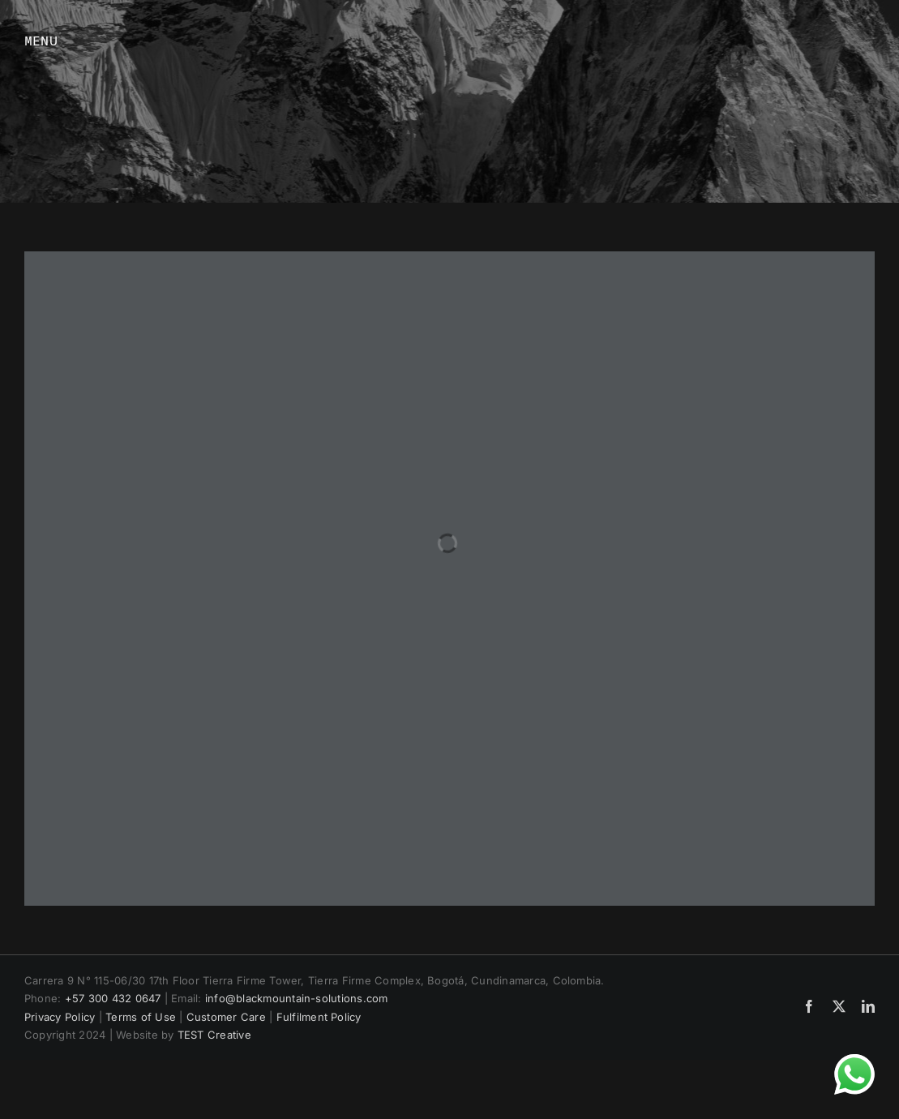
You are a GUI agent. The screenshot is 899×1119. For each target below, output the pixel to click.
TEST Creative (214, 1034)
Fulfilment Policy (319, 1016)
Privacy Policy (59, 1016)
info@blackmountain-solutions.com (296, 998)
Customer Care (226, 1016)
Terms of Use (140, 1016)
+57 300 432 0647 (113, 998)
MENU (41, 40)
